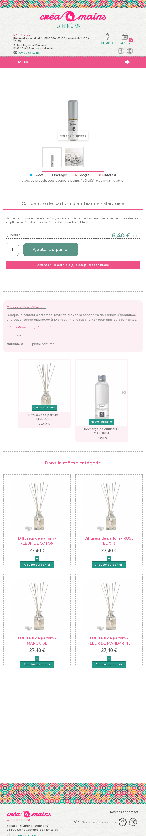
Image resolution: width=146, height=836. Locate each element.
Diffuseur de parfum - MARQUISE (37, 640)
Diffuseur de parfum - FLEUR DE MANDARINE (109, 640)
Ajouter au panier (51, 249)
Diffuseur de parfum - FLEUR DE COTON (37, 540)
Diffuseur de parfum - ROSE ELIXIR (109, 540)
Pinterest (107, 175)
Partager (59, 175)
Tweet (37, 175)
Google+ (83, 175)
